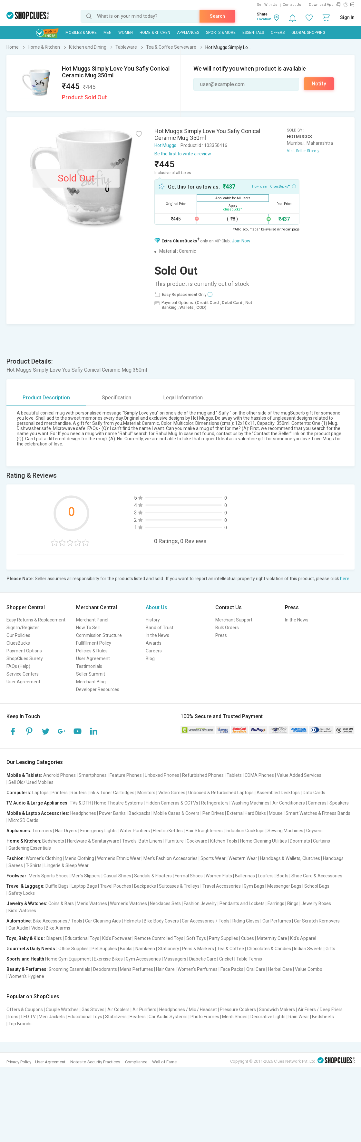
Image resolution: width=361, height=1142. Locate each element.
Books (126, 948)
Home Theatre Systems (118, 802)
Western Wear (243, 858)
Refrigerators (215, 802)
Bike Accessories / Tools (57, 920)
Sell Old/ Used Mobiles (31, 782)
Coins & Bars (61, 903)
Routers (79, 792)
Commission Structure (99, 635)
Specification (116, 398)
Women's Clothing (44, 858)
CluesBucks (18, 643)
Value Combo (308, 969)
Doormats (300, 841)
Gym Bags (254, 886)
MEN (107, 32)
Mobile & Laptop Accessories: (37, 813)
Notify (319, 84)
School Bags (316, 886)
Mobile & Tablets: (24, 775)
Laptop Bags (84, 886)
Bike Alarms (58, 928)
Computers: (18, 792)
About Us (156, 607)
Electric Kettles (168, 830)
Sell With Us (267, 5)
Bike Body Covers (161, 920)
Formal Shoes (189, 875)
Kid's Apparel (303, 938)
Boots (282, 875)
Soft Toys (196, 938)
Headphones (83, 813)
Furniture (174, 841)
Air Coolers (118, 1009)
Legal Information (183, 398)
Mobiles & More (81, 32)
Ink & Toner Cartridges (112, 792)
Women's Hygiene (26, 976)
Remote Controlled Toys (158, 938)
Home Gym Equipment (68, 958)
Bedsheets (53, 841)
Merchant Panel (92, 619)
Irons (13, 1016)
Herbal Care (280, 969)
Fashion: (15, 858)
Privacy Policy (18, 1061)
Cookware (197, 841)
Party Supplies (223, 938)
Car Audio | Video (25, 928)
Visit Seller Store (301, 151)
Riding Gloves (245, 920)
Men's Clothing (79, 858)
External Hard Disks (246, 813)
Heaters (138, 1016)
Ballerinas (245, 875)
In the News (157, 635)
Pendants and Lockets (242, 903)
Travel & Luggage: (25, 886)
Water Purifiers (135, 830)
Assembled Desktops (278, 792)
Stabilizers (116, 1016)
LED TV (28, 1016)
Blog (150, 658)
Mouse (276, 813)
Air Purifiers (144, 1009)
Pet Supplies (104, 948)
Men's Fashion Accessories (170, 858)
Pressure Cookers (238, 1009)
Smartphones (93, 775)
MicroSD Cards (23, 820)
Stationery (168, 948)
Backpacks (140, 813)
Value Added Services (299, 775)
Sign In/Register (22, 627)
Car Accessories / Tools (205, 920)
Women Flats (219, 875)
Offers (278, 32)
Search (217, 16)
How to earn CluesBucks (274, 186)
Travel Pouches (115, 886)
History (153, 619)
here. (345, 578)
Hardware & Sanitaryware (93, 841)
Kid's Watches (22, 910)
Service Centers (22, 674)
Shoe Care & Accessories (316, 875)
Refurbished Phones (203, 775)
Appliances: (18, 830)
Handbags (333, 858)
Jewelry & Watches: (26, 903)
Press (221, 635)
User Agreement (23, 681)
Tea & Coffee (230, 948)
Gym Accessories (143, 958)
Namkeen (145, 948)
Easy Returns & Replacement (35, 619)
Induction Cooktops (245, 830)
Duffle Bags (57, 886)
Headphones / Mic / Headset (188, 1009)
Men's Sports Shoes (49, 875)
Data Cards (314, 792)
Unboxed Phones (162, 775)
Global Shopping (308, 32)
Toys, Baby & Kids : (25, 938)
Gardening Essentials (29, 848)
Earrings (276, 903)
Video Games (171, 792)
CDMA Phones (259, 775)
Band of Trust (159, 627)
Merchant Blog (91, 681)
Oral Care (255, 969)
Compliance (136, 1061)
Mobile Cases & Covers (176, 813)
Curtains (321, 841)
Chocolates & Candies (269, 948)
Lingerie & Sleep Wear (66, 865)
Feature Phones (126, 775)
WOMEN (125, 32)
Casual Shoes (117, 875)
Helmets (132, 920)
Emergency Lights (98, 830)
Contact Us (292, 5)
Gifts (330, 948)
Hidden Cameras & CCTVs (172, 802)
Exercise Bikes (108, 958)
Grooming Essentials (69, 969)
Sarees (15, 865)
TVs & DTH (80, 802)
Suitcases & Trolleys (179, 886)
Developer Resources (97, 689)
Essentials (253, 32)
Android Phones (59, 775)
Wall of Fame (164, 1061)
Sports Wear (213, 858)
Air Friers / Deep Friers (320, 1009)
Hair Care (165, 969)
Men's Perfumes (136, 969)
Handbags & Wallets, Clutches (290, 858)
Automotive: (19, 920)
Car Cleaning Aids (103, 920)
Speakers (339, 802)
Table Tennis (249, 958)
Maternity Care (272, 938)
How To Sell (88, 627)
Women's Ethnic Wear (119, 858)
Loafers (266, 875)
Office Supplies (73, 948)
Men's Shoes (235, 1016)
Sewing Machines (285, 830)
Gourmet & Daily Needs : (31, 948)
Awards (153, 643)
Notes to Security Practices (95, 1061)
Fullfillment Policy (93, 643)
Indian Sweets (308, 948)
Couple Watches (62, 1009)
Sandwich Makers (277, 1009)
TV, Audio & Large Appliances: (37, 802)
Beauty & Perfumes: (27, 969)
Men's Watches (92, 903)
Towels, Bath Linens (142, 841)
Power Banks (112, 813)
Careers (154, 650)
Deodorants (105, 969)
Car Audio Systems (168, 1016)
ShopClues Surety (24, 658)
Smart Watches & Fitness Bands (318, 813)
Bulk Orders (227, 627)
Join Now (241, 240)
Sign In (347, 17)
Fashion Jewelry (200, 903)
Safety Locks (21, 893)
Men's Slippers (86, 875)
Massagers (175, 958)
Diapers (54, 938)
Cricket (226, 958)
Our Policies (18, 635)
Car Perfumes (276, 920)
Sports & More (221, 32)
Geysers (314, 830)
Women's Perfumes (198, 969)
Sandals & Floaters (153, 875)
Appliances (188, 32)
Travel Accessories (221, 886)
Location (264, 19)
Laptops (40, 792)
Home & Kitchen (155, 32)
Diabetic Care (202, 958)
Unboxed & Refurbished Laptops (221, 792)
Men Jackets (52, 1016)
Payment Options (24, 650)
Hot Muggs (165, 145)
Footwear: (17, 875)
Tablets (234, 775)
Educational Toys (82, 938)
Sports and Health (25, 958)
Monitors (146, 792)
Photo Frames (204, 1016)
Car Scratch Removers (317, 920)
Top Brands (20, 1023)
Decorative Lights (268, 1016)
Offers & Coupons (24, 1009)
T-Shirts (34, 865)
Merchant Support (233, 619)
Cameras (317, 802)
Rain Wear (298, 1016)
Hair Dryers (66, 830)
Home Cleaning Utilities (263, 841)
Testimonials (89, 666)
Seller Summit (90, 674)
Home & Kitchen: (23, 841)
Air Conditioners (288, 802)
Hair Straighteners (204, 830)
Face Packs (231, 969)
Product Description (46, 398)
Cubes (247, 938)
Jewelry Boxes (316, 903)
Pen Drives (213, 813)
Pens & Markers (198, 948)
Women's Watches (128, 903)
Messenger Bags (284, 886)
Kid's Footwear (117, 938)
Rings (292, 903)
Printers (60, 792)
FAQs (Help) (18, 666)
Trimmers (42, 830)
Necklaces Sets (165, 903)
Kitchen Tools (223, 841)
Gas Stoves (93, 1009)
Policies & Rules (92, 650)
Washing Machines (250, 802)
